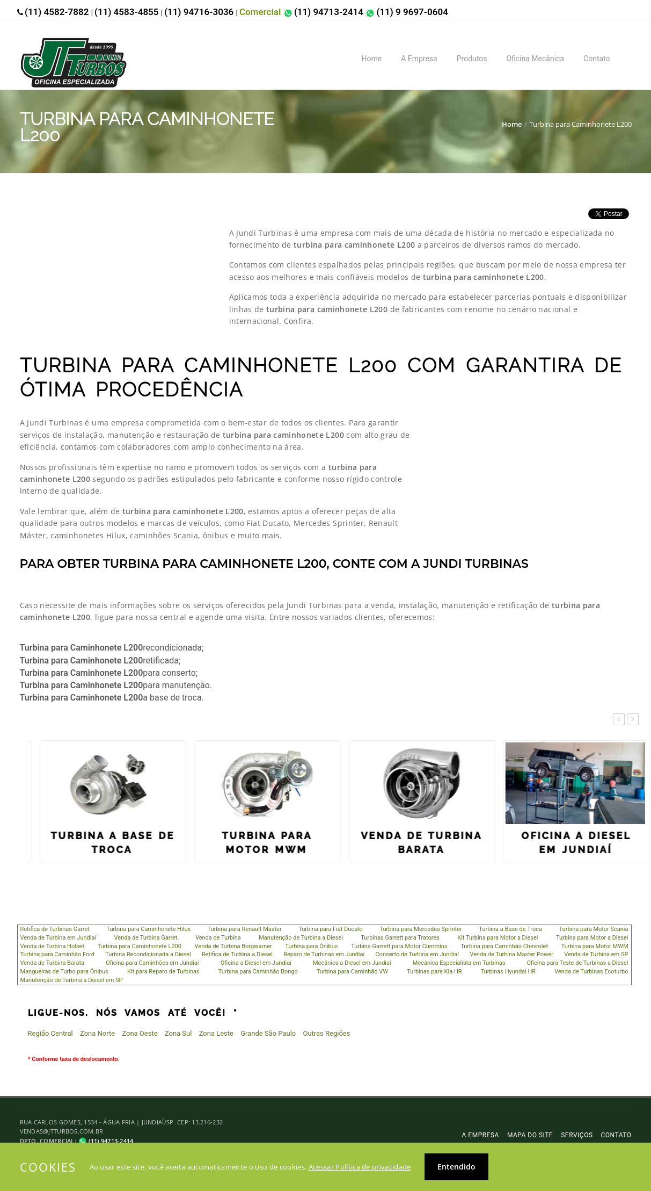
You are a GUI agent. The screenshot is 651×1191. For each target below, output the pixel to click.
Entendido (456, 1166)
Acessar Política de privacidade (360, 1167)
